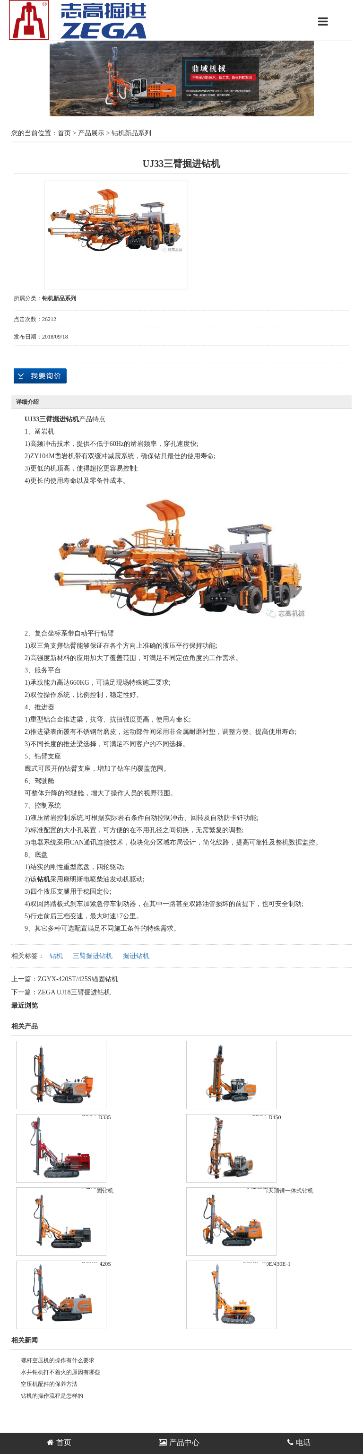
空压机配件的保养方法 (49, 1384)
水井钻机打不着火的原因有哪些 (60, 1372)
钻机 (56, 955)
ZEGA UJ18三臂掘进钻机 (74, 992)
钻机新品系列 (131, 133)
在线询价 (40, 375)
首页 (64, 133)
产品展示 (91, 133)
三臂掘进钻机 (92, 955)
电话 (299, 1442)
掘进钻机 (136, 955)
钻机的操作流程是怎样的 (52, 1396)
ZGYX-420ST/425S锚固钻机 (78, 979)
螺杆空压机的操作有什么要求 (58, 1360)
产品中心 (179, 1442)
